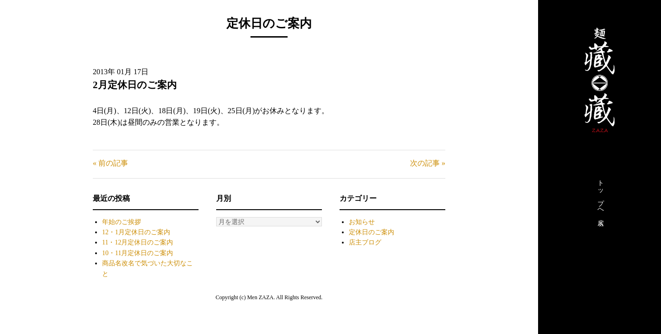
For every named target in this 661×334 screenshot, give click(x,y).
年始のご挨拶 (121, 221)
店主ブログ (365, 242)
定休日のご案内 (371, 232)
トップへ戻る (600, 200)
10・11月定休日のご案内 (137, 253)
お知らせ (362, 221)
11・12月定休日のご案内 (137, 242)
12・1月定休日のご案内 (136, 232)
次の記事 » (427, 163)
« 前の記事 (110, 163)
